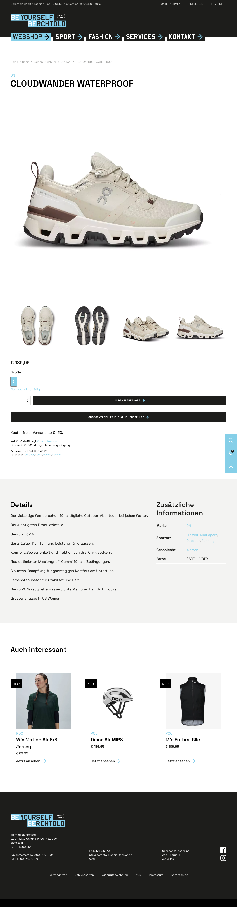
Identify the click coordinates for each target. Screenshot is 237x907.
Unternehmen (171, 4)
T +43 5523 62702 (100, 858)
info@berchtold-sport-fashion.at (110, 862)
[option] (14, 388)
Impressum (156, 882)
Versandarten (58, 882)
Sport (65, 44)
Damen (47, 462)
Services (141, 44)
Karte (92, 866)
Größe (16, 379)
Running (209, 548)
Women (192, 557)
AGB (138, 882)
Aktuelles (196, 4)
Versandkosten (47, 448)
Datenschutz (179, 882)
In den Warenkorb (128, 407)
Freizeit (192, 542)
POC (19, 741)
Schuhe (56, 462)
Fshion (100, 44)
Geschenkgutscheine (175, 858)
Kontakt (216, 4)
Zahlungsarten (84, 882)
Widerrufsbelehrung (115, 882)
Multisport (209, 542)
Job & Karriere (171, 862)
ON (13, 82)
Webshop (27, 44)
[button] (17, 202)
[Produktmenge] (21, 407)
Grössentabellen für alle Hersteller (116, 424)
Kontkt (182, 44)
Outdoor (29, 462)
